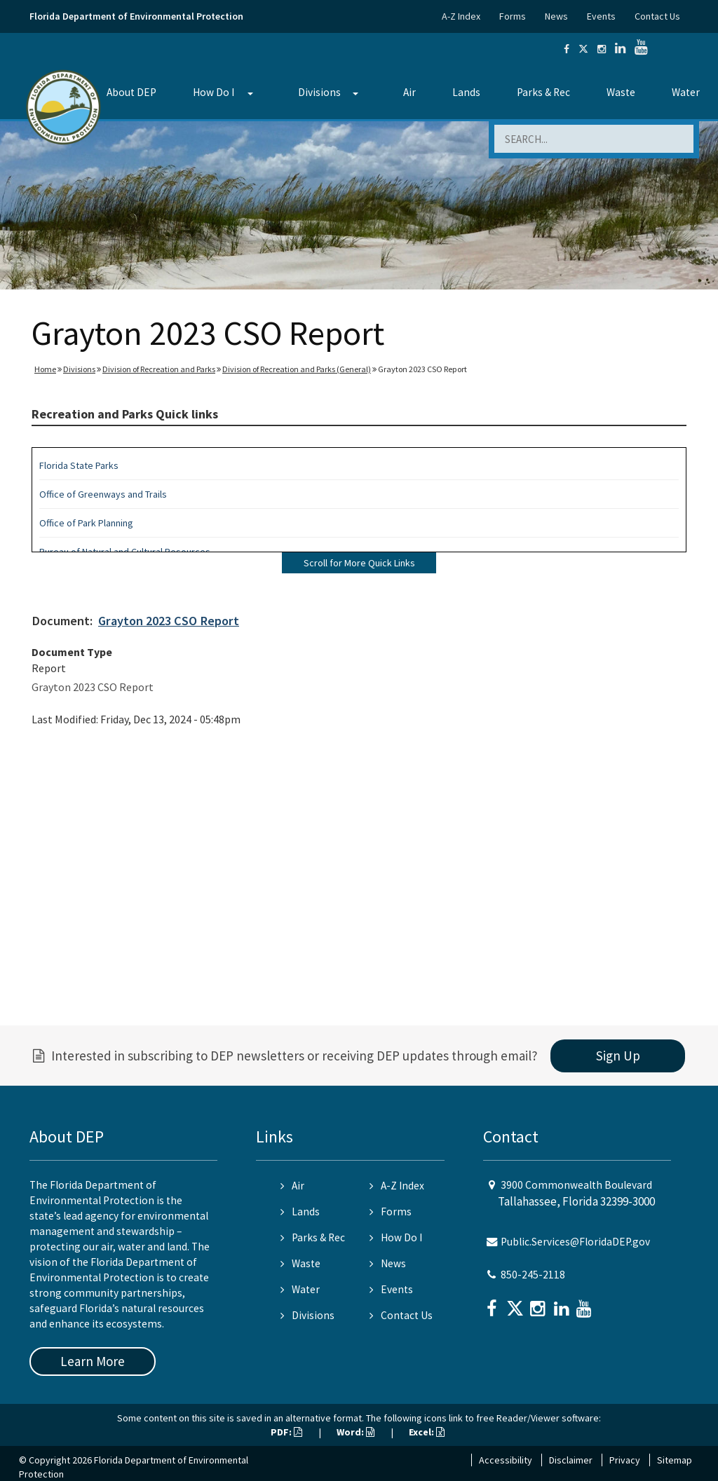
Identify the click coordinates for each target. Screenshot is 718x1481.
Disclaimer (570, 1460)
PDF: (286, 1432)
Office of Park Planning (86, 523)
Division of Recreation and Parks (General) (296, 369)
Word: (355, 1432)
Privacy (624, 1460)
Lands (466, 92)
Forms (512, 16)
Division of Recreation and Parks (158, 369)
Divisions (319, 92)
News (556, 16)
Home (45, 369)
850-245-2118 (533, 1274)
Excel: (427, 1432)
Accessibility (505, 1460)
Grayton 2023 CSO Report (168, 621)
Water (686, 92)
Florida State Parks (78, 465)
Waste (621, 92)
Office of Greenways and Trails (103, 494)
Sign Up (618, 1055)
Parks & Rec (543, 92)
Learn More (92, 1361)
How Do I (213, 92)
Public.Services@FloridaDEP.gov (575, 1241)
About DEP (131, 92)
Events (601, 16)
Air (409, 92)
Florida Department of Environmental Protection (136, 16)
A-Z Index (461, 16)
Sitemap (674, 1460)
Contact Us (657, 16)
